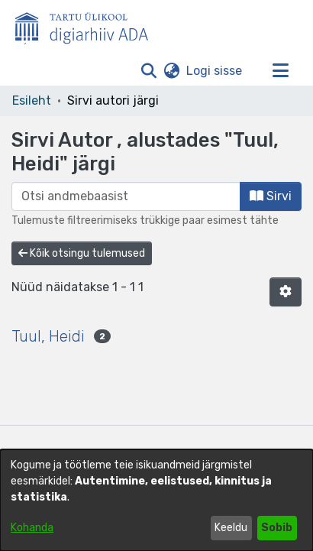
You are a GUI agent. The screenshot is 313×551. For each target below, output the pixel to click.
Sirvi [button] (271, 196)
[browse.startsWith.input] (125, 196)
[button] (148, 71)
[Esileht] (87, 25)
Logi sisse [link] (215, 70)
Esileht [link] (31, 100)
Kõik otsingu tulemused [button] (81, 253)
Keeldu (231, 527)
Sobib (276, 527)
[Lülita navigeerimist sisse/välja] (280, 71)
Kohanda (32, 527)
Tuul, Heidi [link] (48, 336)
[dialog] (156, 500)
